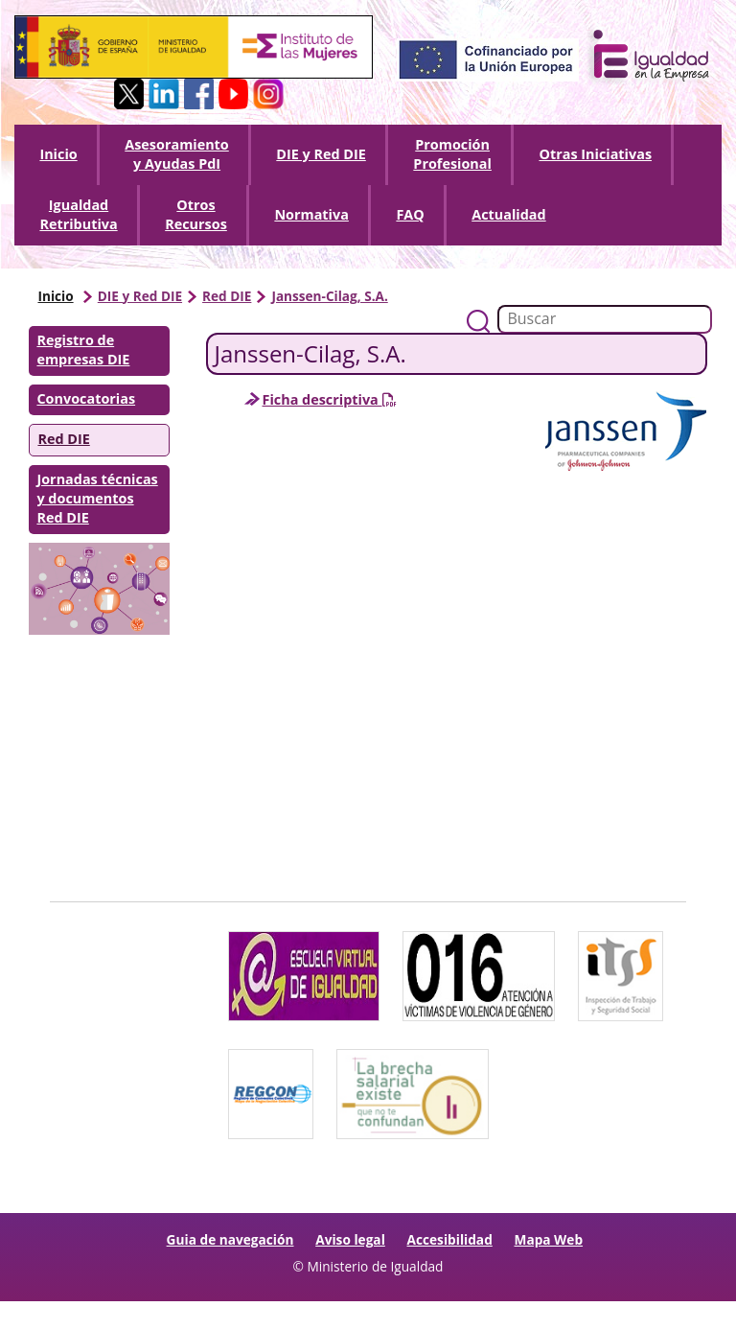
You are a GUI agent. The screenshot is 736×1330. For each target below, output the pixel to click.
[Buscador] (604, 319)
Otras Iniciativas (595, 154)
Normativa (311, 214)
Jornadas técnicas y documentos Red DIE (96, 498)
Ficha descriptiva (329, 399)
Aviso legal (350, 1239)
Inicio (58, 154)
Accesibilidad (450, 1239)
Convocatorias (85, 398)
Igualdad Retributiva (78, 214)
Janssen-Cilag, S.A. (329, 296)
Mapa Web (549, 1239)
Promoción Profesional (452, 154)
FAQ (410, 214)
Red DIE (226, 296)
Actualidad (508, 214)
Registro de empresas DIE (82, 349)
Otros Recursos (196, 214)
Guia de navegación (230, 1239)
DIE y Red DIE (320, 154)
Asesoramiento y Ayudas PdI (177, 154)
